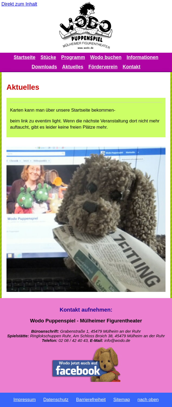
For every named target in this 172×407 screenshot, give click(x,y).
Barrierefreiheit (91, 399)
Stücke (48, 57)
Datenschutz (55, 399)
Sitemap (121, 399)
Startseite (24, 57)
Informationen (142, 57)
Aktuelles (72, 66)
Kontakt (132, 66)
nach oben (147, 399)
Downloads (44, 66)
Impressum (25, 399)
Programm (73, 57)
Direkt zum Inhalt (19, 4)
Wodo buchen (105, 57)
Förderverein (103, 66)
